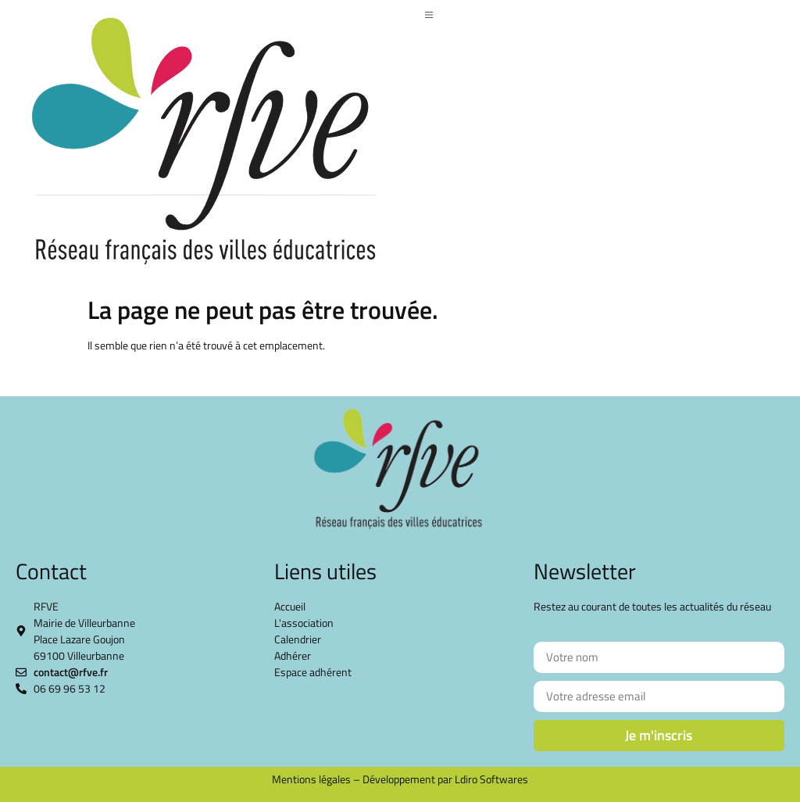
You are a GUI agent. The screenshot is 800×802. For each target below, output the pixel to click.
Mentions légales (311, 779)
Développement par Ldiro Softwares (445, 779)
